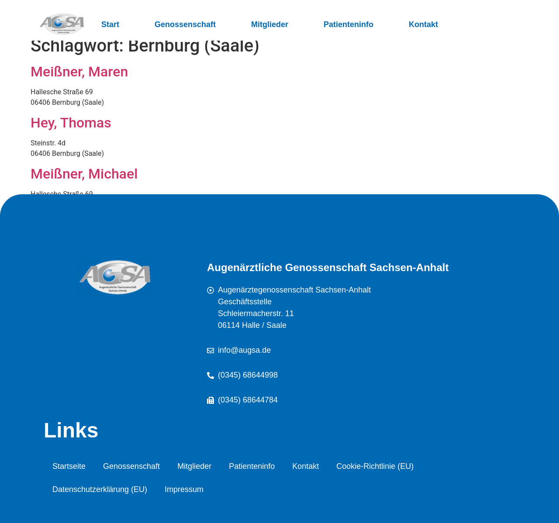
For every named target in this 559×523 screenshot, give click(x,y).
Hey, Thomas (71, 122)
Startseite (69, 466)
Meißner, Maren (79, 71)
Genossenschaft (185, 24)
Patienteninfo (348, 24)
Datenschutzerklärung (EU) (99, 489)
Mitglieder (269, 24)
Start (110, 24)
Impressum (184, 489)
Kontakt (423, 24)
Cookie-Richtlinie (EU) (375, 466)
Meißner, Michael (84, 173)
